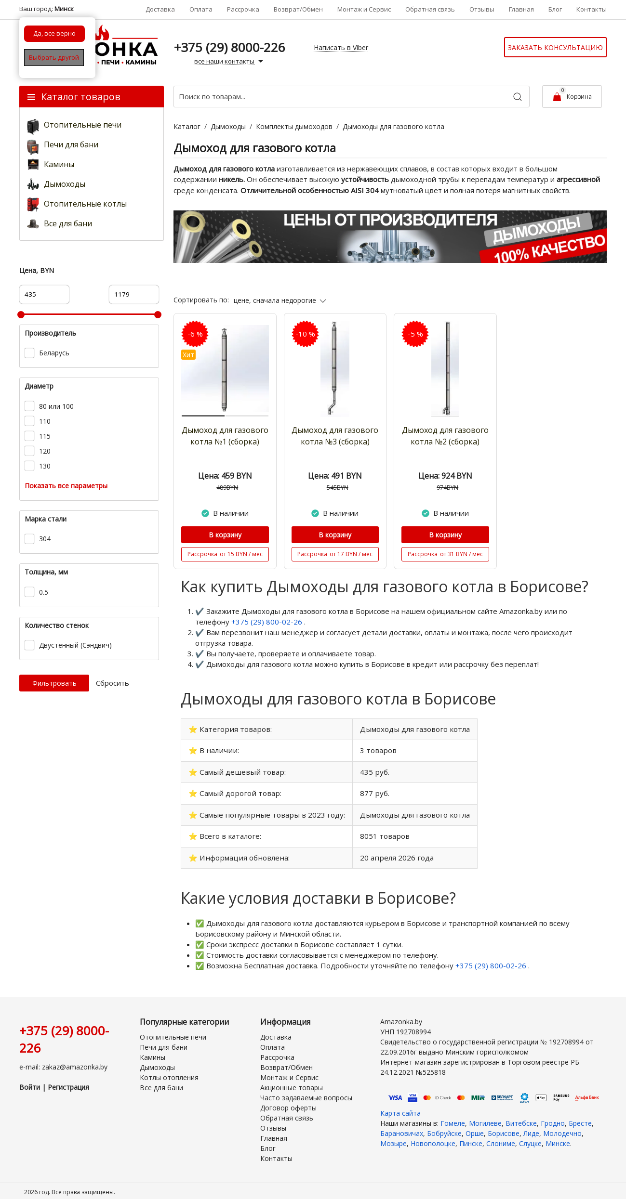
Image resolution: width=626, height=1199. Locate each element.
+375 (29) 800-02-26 (267, 621)
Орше (475, 1128)
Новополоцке (433, 1138)
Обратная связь (430, 9)
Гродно (553, 1118)
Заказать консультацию (555, 47)
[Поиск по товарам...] (351, 96)
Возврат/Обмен (298, 9)
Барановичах (401, 1128)
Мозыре (393, 1138)
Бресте (580, 1118)
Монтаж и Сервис (364, 9)
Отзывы (481, 9)
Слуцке (530, 1138)
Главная (521, 9)
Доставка (160, 9)
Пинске (470, 1138)
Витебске (521, 1118)
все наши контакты (230, 61)
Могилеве (485, 1118)
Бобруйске (444, 1128)
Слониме (500, 1138)
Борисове (503, 1128)
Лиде (531, 1128)
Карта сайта (400, 1108)
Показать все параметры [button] (66, 485)
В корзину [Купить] (225, 534)
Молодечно (562, 1128)
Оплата (201, 9)
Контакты (591, 9)
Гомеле (452, 1118)
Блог (555, 9)
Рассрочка (243, 9)
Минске (558, 1138)
